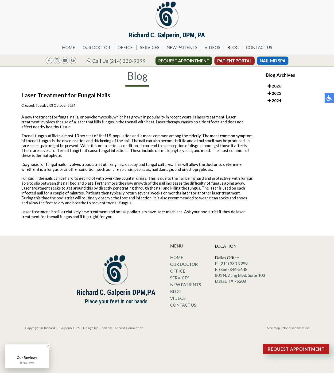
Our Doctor (96, 47)
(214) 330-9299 (127, 61)
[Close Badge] (48, 345)
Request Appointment (183, 60)
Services (149, 47)
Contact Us (259, 47)
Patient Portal (234, 60)
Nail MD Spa (273, 60)
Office (125, 47)
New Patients (182, 47)
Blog (233, 47)
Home (68, 47)
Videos (212, 47)
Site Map (273, 328)
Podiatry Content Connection (121, 328)
